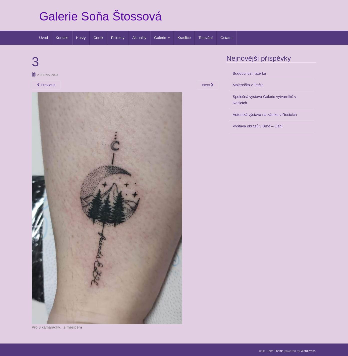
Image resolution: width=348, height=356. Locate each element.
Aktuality (139, 37)
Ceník (98, 37)
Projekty (117, 37)
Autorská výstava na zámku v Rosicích (265, 114)
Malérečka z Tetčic (248, 85)
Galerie (162, 37)
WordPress (308, 351)
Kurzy (81, 37)
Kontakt (62, 37)
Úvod (43, 37)
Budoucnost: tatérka (249, 73)
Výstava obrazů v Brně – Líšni (257, 126)
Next (208, 85)
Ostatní (226, 37)
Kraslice (184, 37)
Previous (46, 85)
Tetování (205, 37)
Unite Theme (274, 351)
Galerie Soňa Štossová (100, 16)
